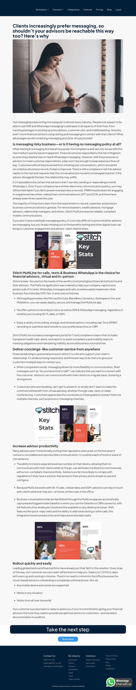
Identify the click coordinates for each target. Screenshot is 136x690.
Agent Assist (90, 663)
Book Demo (68, 639)
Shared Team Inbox (93, 660)
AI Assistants (90, 666)
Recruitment (73, 669)
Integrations (74, 9)
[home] (24, 6)
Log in (118, 9)
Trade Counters (74, 679)
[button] (42, 10)
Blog (109, 9)
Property (71, 666)
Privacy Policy (111, 659)
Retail (70, 673)
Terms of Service (112, 656)
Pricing (99, 9)
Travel (70, 676)
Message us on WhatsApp (53, 666)
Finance (71, 663)
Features (88, 9)
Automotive (72, 660)
